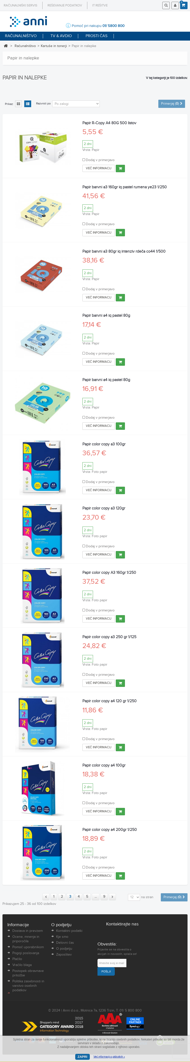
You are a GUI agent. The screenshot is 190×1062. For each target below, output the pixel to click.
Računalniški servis (20, 5)
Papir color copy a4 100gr (103, 765)
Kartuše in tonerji (54, 46)
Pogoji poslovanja (25, 953)
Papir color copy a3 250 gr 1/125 (109, 637)
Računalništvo (25, 46)
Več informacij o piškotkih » (109, 1056)
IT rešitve (100, 5)
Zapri (82, 1057)
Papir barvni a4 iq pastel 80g (106, 315)
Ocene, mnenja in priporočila (25, 939)
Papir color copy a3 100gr (103, 444)
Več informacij (98, 168)
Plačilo (17, 959)
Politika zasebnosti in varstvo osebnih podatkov (28, 985)
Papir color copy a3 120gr (103, 508)
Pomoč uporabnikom (28, 947)
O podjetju (64, 949)
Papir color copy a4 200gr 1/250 (109, 829)
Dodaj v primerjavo (100, 160)
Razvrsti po (43, 103)
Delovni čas (65, 943)
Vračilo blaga (22, 965)
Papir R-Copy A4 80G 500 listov (109, 123)
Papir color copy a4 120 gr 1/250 (109, 701)
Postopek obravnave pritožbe (28, 973)
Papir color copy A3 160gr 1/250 (109, 572)
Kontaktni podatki (69, 931)
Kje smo (62, 937)
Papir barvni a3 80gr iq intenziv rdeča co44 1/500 (124, 251)
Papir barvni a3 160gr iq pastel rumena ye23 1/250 (124, 187)
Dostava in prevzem (27, 931)
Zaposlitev (64, 955)
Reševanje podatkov (65, 5)
